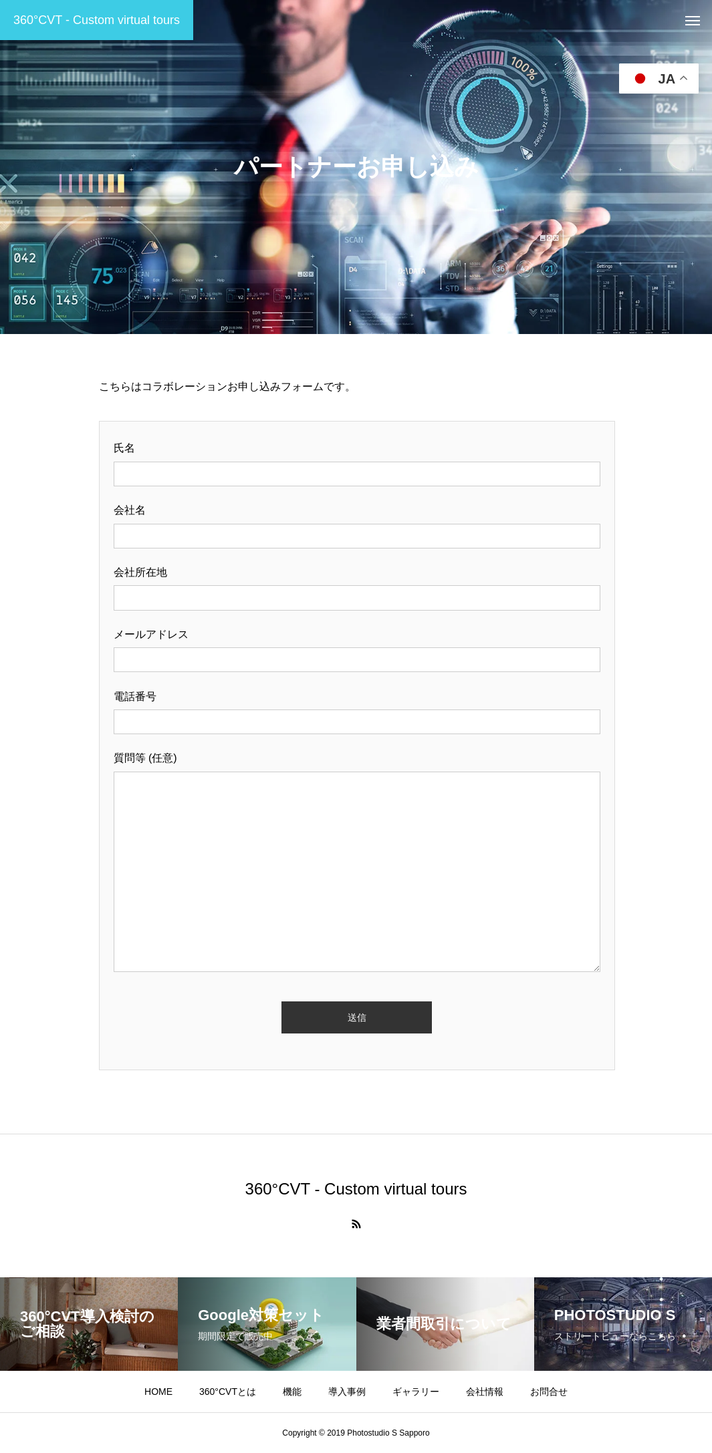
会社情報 (484, 1391)
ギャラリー (415, 1391)
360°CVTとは (227, 1391)
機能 (292, 1391)
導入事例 (347, 1391)
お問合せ (549, 1391)
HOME (158, 1391)
